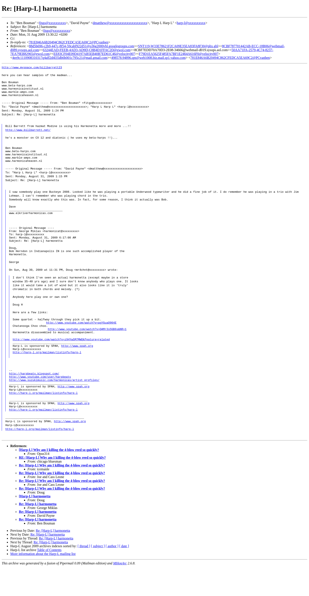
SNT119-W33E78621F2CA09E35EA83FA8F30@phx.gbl (178, 46)
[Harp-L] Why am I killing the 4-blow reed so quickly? (59, 479)
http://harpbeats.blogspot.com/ (34, 396)
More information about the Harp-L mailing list (43, 583)
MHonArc (120, 592)
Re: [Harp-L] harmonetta (37, 533)
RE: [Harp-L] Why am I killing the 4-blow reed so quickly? (62, 486)
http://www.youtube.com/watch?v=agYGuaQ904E (81, 338)
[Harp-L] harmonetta (34, 525)
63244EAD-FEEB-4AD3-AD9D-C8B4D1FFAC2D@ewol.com (86, 50)
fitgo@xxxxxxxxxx (52, 23)
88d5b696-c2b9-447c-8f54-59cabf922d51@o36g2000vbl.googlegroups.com (81, 46)
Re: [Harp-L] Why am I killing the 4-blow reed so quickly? (62, 494)
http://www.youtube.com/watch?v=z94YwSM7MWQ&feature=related (61, 357)
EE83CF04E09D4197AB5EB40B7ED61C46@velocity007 (94, 54)
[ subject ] (98, 575)
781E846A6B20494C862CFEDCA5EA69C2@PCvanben (68, 42)
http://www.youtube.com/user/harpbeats (40, 400)
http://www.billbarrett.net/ (28, 133)
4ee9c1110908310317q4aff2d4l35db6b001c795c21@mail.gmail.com (59, 58)
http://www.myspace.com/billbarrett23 (32, 67)
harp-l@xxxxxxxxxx (191, 23)
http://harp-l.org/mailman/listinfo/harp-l (47, 373)
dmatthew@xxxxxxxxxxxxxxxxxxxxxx (120, 23)
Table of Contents (49, 579)
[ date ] (124, 575)
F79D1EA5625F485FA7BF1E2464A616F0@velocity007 (178, 54)
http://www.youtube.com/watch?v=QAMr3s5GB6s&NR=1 (87, 346)
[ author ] (112, 575)
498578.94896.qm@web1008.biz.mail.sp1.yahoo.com (148, 58)
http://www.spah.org (77, 365)
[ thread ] (84, 575)
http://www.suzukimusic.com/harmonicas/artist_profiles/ (54, 404)
